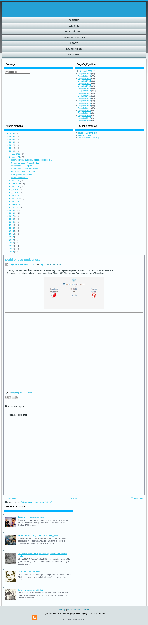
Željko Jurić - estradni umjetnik (31, 517)
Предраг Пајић (54, 264)
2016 (11, 219)
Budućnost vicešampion (21, 166)
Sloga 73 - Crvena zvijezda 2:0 (24, 172)
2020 (11, 151)
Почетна (73, 498)
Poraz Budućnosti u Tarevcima (24, 169)
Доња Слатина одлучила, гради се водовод (38, 535)
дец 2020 (16, 154)
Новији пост (10, 498)
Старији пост (137, 498)
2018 (11, 213)
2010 (11, 237)
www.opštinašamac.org (88, 138)
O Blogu (62, 609)
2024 (11, 139)
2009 (11, 240)
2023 (11, 142)
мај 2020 (16, 195)
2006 (11, 248)
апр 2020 (16, 198)
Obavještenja (74, 31)
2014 (11, 225)
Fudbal (29, 393)
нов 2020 (16, 157)
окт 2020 (16, 181)
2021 (11, 148)
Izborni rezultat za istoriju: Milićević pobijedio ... (31, 160)
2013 (11, 228)
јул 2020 (16, 189)
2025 (11, 136)
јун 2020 (16, 192)
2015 (11, 222)
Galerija (74, 55)
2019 (11, 210)
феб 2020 (16, 204)
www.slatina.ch (84, 135)
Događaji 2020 (17, 393)
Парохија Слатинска (87, 133)
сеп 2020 (16, 183)
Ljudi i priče (74, 49)
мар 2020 (16, 201)
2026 (11, 133)
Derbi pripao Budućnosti (21, 175)
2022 (11, 145)
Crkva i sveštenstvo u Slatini (30, 590)
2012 (11, 231)
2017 (11, 216)
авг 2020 (16, 186)
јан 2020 (16, 207)
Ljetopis (74, 26)
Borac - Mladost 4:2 (19, 177)
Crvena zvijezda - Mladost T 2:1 (25, 163)
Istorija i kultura (74, 37)
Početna (74, 20)
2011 (11, 234)
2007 (11, 246)
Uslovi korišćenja (74, 609)
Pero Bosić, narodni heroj (29, 572)
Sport (74, 43)
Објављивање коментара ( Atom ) (36, 502)
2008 (11, 243)
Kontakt (86, 609)
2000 (11, 252)
